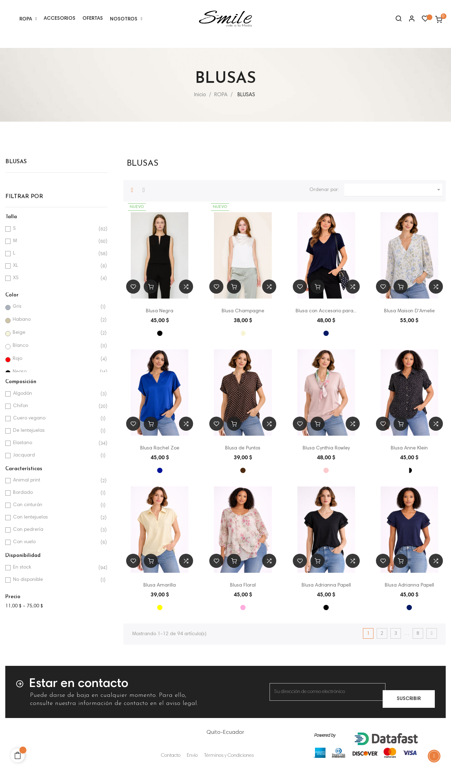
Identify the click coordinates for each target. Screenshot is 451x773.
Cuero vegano (55, 418)
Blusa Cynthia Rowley (326, 448)
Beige (55, 333)
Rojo (55, 359)
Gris (55, 306)
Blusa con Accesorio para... (326, 311)
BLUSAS (16, 162)
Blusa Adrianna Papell (326, 585)
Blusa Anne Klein (409, 448)
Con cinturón (55, 505)
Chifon (55, 406)
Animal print (55, 480)
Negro (55, 372)
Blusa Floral (243, 585)
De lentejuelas (55, 431)
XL (55, 266)
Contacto (170, 755)
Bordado (55, 493)
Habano (55, 320)
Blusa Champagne (243, 311)
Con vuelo (55, 542)
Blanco (55, 346)
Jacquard (55, 455)
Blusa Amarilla (159, 585)
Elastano (55, 443)
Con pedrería (55, 530)
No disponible (55, 580)
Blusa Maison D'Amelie (409, 311)
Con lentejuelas (55, 517)
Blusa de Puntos (242, 448)
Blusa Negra (159, 311)
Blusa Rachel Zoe (159, 448)
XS (55, 278)
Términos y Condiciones (229, 755)
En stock (55, 567)
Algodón (55, 394)
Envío (192, 755)
